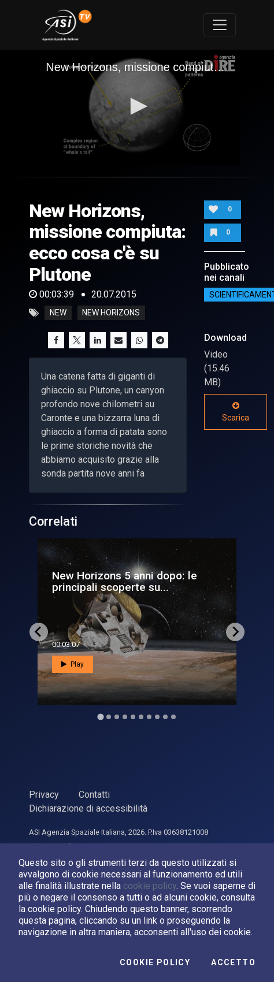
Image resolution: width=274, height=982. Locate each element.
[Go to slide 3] (116, 717)
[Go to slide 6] (141, 717)
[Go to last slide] (38, 632)
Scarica (235, 411)
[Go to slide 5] (133, 717)
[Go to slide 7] (149, 717)
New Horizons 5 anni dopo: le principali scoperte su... (124, 581)
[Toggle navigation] (219, 24)
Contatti (94, 794)
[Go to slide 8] (157, 717)
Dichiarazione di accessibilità (88, 808)
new (58, 313)
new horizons (111, 313)
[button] (137, 106)
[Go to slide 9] (165, 717)
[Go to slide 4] (125, 717)
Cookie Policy (155, 962)
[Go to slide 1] (100, 716)
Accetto (233, 962)
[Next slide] (235, 632)
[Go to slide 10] (173, 717)
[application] (137, 107)
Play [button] (72, 664)
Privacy (44, 794)
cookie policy (149, 885)
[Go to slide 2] (108, 717)
